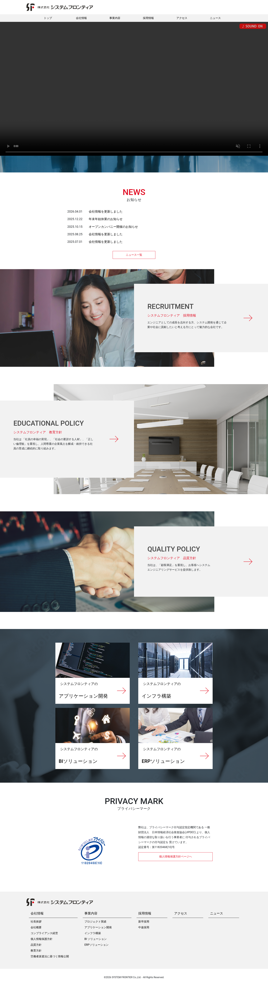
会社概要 (36, 927)
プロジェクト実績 (95, 921)
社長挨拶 (36, 921)
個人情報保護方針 (41, 939)
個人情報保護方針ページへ (175, 856)
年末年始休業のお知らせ (106, 219)
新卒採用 (143, 921)
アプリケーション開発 (98, 927)
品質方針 (36, 944)
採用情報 (148, 18)
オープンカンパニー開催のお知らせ (113, 226)
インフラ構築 (92, 933)
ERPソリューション (96, 944)
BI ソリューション (95, 939)
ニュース (215, 18)
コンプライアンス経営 (44, 933)
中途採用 (143, 927)
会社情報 (81, 18)
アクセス (181, 18)
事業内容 (114, 18)
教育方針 (36, 950)
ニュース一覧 (134, 254)
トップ (48, 18)
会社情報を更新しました (106, 211)
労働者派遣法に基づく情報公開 (50, 956)
